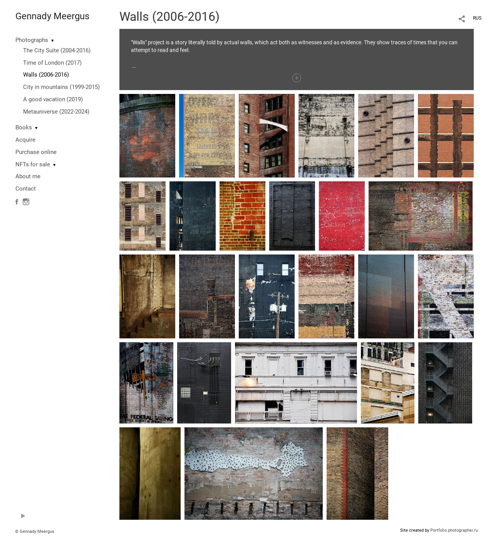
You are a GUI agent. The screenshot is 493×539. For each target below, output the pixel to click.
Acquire (25, 139)
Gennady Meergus (52, 16)
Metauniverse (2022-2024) (56, 111)
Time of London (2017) (52, 62)
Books (23, 127)
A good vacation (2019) (53, 99)
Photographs (31, 40)
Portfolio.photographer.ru (454, 530)
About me (27, 176)
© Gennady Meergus (34, 531)
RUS (477, 18)
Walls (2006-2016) (46, 74)
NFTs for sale (32, 164)
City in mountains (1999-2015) (61, 87)
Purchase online (36, 152)
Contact (25, 188)
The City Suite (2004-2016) (57, 50)
